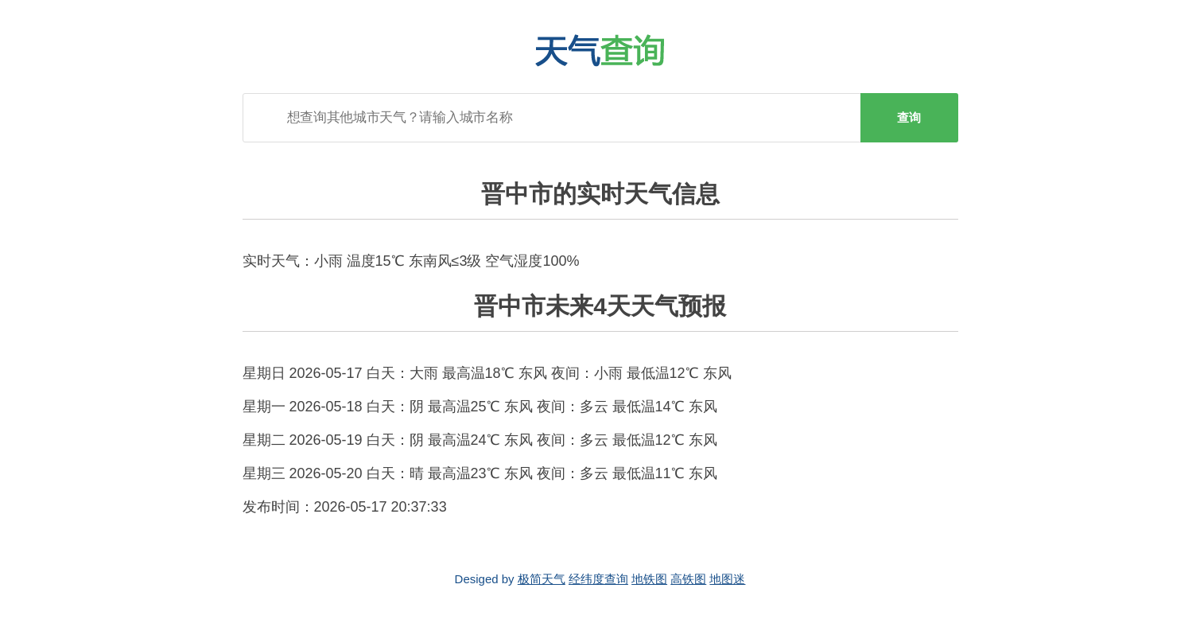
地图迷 (727, 579)
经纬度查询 (598, 579)
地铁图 (649, 579)
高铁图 (688, 579)
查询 (909, 117)
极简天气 (541, 579)
